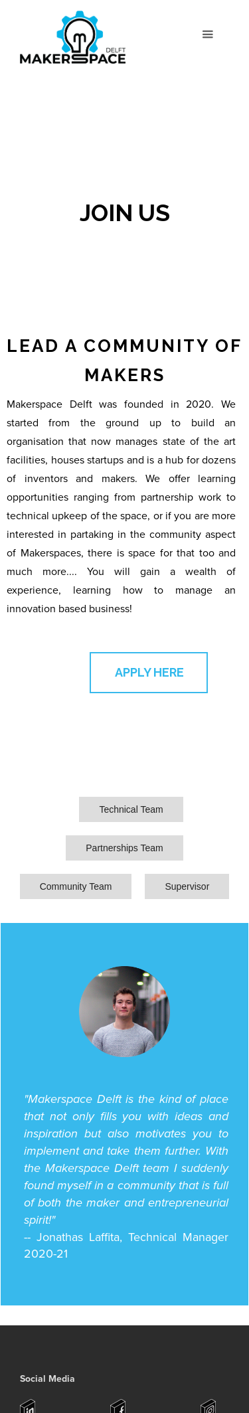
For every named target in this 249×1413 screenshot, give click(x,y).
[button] (207, 34)
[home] (71, 39)
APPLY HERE (149, 672)
